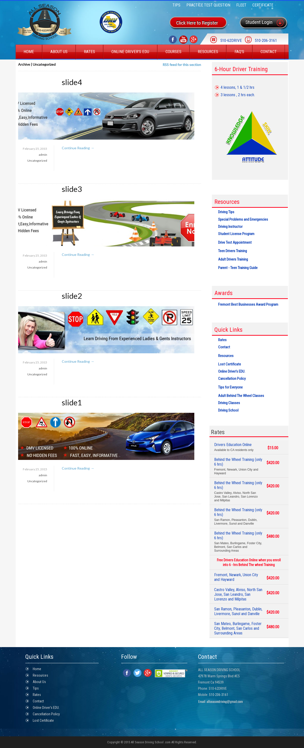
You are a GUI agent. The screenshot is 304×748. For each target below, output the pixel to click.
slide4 (72, 82)
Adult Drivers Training (233, 259)
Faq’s (239, 51)
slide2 (72, 295)
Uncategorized (37, 160)
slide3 (72, 189)
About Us (59, 51)
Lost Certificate (229, 364)
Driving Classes (229, 403)
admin (43, 154)
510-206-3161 (218, 695)
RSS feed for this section (182, 64)
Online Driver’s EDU (130, 51)
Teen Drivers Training (232, 251)
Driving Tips (226, 212)
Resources (208, 51)
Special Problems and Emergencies (243, 219)
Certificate (262, 5)
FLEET (241, 5)
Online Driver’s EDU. (231, 371)
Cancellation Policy (232, 378)
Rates (89, 51)
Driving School (228, 410)
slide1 (72, 402)
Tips (176, 5)
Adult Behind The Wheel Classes (241, 395)
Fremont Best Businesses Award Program (248, 304)
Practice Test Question (208, 5)
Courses (173, 51)
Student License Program (236, 234)
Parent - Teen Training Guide (238, 268)
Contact (269, 51)
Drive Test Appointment (235, 242)
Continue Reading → (78, 148)
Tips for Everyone (230, 387)
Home (29, 51)
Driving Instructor (230, 226)
